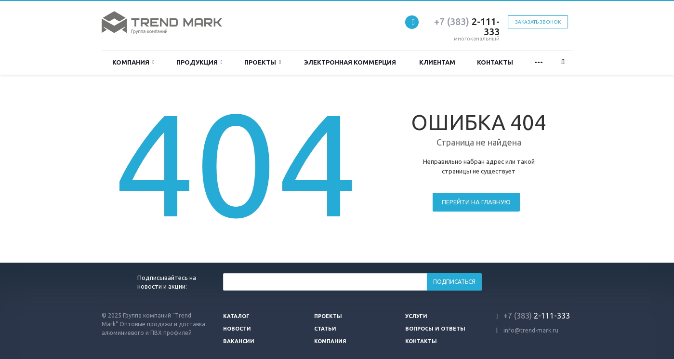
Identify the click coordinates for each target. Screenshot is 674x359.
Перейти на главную (476, 202)
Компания (133, 62)
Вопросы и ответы (435, 329)
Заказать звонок (538, 22)
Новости (237, 329)
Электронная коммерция (350, 62)
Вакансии (238, 341)
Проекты (262, 62)
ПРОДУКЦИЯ (199, 62)
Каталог (236, 316)
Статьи (325, 329)
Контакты (495, 62)
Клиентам (437, 62)
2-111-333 (467, 26)
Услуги (416, 316)
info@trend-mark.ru (530, 330)
